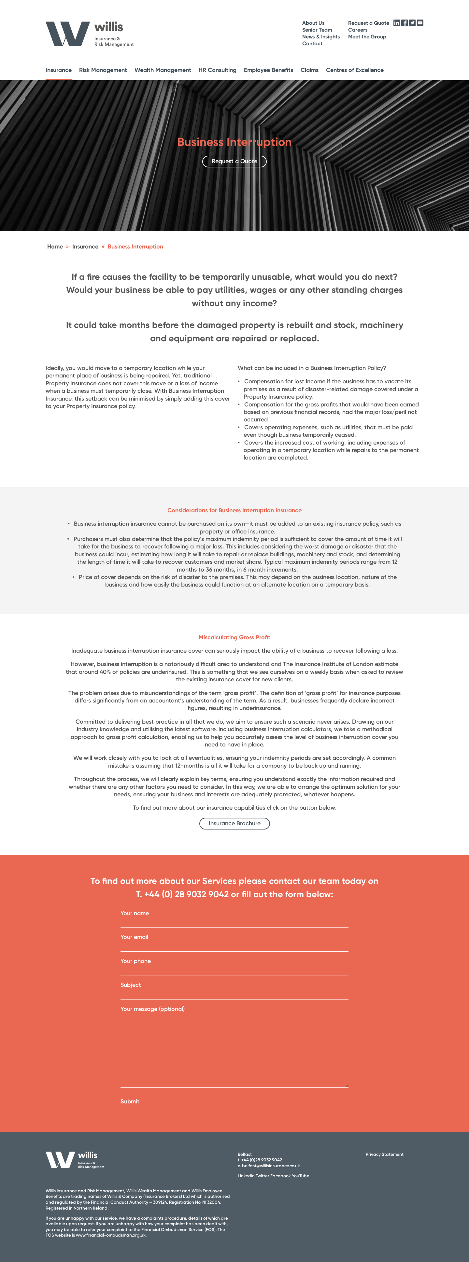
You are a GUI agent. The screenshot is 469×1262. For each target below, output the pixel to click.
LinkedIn (246, 1175)
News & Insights (321, 37)
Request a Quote (368, 23)
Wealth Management (163, 70)
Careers (358, 30)
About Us (313, 23)
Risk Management (103, 70)
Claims (310, 70)
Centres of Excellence (355, 70)
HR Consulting (217, 70)
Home (55, 246)
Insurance (59, 70)
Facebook (280, 1175)
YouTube (300, 1175)
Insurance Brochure (235, 823)
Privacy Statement (385, 1154)
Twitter (262, 1175)
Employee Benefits (268, 70)
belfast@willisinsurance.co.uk (271, 1165)
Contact (312, 43)
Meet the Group (367, 37)
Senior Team (317, 30)
